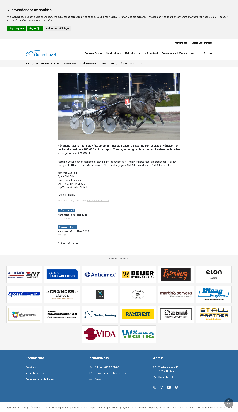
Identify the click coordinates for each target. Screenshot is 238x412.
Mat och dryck (132, 53)
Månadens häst (72, 63)
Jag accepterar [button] (17, 28)
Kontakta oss (181, 43)
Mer (193, 53)
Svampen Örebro (93, 53)
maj (114, 63)
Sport (58, 63)
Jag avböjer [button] (35, 28)
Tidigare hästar (68, 243)
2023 (105, 63)
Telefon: (104, 367)
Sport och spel (113, 53)
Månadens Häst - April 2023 (131, 64)
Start (30, 63)
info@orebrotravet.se (98, 201)
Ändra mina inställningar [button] (57, 28)
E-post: (108, 373)
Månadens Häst (91, 63)
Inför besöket (151, 53)
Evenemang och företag (174, 53)
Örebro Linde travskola (202, 43)
